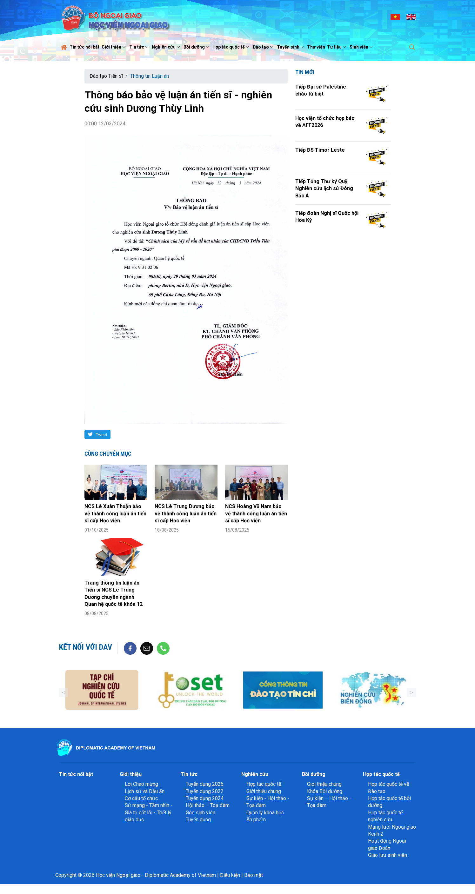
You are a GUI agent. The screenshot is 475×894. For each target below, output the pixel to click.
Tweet (101, 434)
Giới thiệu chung (263, 791)
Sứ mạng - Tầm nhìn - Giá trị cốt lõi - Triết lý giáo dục (148, 812)
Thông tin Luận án (149, 76)
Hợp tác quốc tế (231, 47)
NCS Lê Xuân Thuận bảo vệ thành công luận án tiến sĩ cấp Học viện (115, 513)
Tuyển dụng (198, 820)
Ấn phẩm (256, 820)
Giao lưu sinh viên (387, 855)
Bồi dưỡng (197, 47)
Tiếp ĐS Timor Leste (320, 150)
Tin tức (139, 47)
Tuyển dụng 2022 (205, 791)
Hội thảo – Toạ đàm (208, 805)
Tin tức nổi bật (84, 47)
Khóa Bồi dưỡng (324, 791)
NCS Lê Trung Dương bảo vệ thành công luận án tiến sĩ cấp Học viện (186, 513)
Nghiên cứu (166, 47)
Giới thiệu (114, 47)
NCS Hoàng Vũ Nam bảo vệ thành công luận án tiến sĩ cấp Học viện (256, 513)
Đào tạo (264, 47)
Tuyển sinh (291, 47)
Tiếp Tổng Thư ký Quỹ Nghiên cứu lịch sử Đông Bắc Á (324, 188)
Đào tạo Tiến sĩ (106, 76)
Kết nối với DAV (85, 647)
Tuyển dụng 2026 (205, 784)
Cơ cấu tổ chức (141, 798)
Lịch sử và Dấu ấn (144, 791)
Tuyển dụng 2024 (205, 798)
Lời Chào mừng (141, 784)
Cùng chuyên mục (107, 453)
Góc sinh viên (200, 813)
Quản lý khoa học (265, 813)
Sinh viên (362, 47)
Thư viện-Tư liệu (327, 47)
